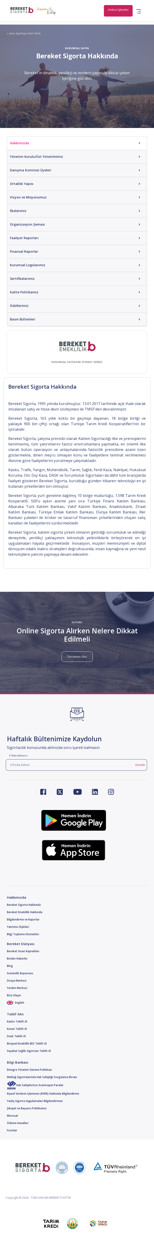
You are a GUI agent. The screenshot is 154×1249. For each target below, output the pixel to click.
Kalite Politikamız (24, 292)
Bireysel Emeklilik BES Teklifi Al (27, 1043)
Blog (10, 966)
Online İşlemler (118, 10)
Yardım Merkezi (17, 988)
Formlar (12, 1130)
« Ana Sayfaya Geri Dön (24, 33)
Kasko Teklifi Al (17, 1021)
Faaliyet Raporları (24, 238)
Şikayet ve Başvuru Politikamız (27, 1108)
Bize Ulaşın (14, 995)
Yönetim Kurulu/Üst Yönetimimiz (36, 156)
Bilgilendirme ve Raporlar (23, 919)
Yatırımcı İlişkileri (18, 927)
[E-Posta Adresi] (70, 765)
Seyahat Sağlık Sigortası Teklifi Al (29, 1051)
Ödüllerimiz (19, 305)
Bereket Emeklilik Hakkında (24, 912)
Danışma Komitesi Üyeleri (30, 170)
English (15, 1003)
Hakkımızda (19, 143)
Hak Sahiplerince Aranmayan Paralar (35, 1085)
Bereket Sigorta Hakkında (24, 905)
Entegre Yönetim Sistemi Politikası (29, 1070)
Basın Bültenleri (22, 319)
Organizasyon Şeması (27, 224)
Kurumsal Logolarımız (27, 265)
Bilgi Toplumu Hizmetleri (23, 934)
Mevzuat (12, 1116)
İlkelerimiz (18, 211)
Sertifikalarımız (22, 278)
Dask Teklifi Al (16, 1036)
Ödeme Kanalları (18, 1123)
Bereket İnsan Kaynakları (23, 951)
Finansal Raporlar (24, 251)
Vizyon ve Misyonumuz (28, 197)
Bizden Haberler (17, 958)
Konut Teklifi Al (17, 1029)
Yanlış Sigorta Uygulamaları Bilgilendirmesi (35, 1101)
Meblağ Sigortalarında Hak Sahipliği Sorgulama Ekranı (42, 1077)
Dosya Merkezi (16, 981)
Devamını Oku (77, 656)
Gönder (140, 765)
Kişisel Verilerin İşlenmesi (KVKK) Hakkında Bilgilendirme (43, 1094)
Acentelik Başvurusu (20, 973)
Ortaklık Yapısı (21, 183)
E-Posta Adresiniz (18, 755)
